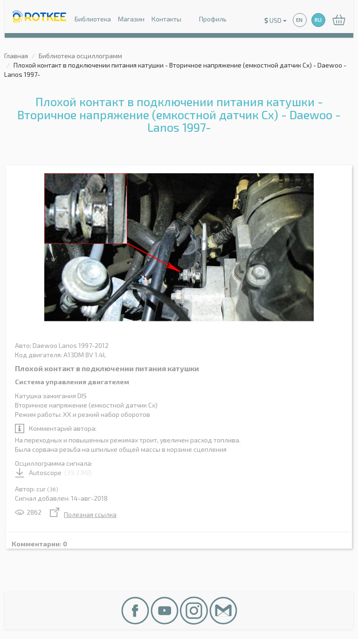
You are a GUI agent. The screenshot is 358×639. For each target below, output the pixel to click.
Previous (70, 238)
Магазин (131, 19)
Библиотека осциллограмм (80, 56)
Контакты (166, 19)
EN (299, 20)
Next (287, 238)
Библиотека (93, 19)
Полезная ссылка (83, 514)
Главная (16, 56)
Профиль (207, 20)
